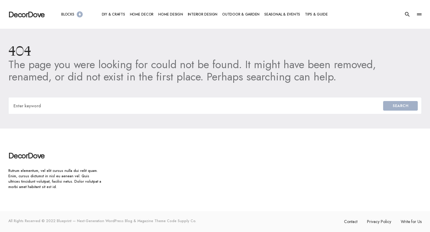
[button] (407, 14)
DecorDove (26, 14)
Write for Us (411, 221)
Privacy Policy (379, 221)
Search (400, 106)
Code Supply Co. (181, 221)
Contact (350, 221)
